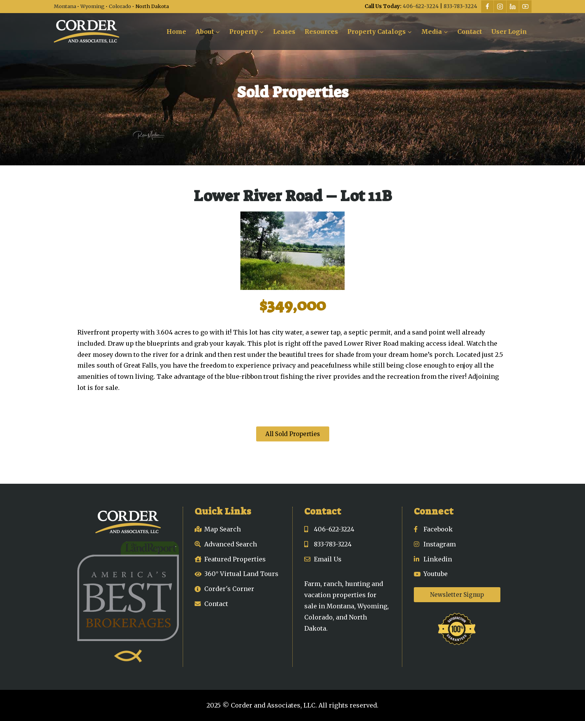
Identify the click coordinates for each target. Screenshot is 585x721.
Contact (469, 31)
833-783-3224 (460, 6)
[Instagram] (500, 6)
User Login (509, 31)
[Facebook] (487, 6)
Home (176, 31)
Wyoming (92, 6)
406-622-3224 (421, 6)
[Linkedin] (513, 6)
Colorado (120, 6)
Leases (284, 31)
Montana (65, 6)
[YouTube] (525, 6)
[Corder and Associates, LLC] (86, 31)
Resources (321, 31)
